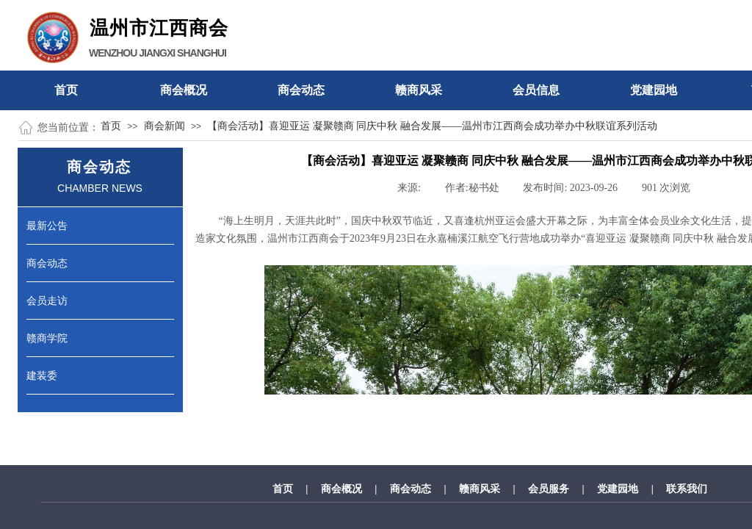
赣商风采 (418, 90)
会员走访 (47, 300)
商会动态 (301, 90)
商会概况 (183, 90)
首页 (66, 90)
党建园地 (653, 90)
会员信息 (536, 90)
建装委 (41, 375)
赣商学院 (47, 338)
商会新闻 (164, 126)
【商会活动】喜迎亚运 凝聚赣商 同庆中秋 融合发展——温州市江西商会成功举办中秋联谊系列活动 (432, 126)
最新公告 (47, 225)
